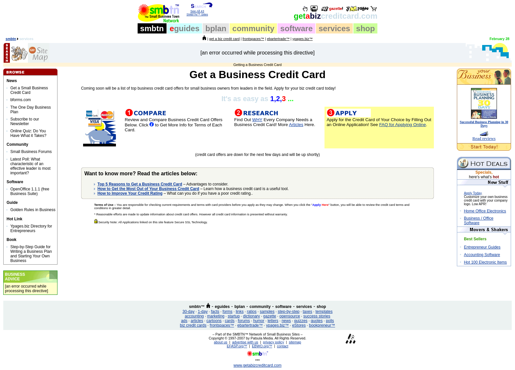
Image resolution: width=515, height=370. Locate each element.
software (296, 28)
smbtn (152, 28)
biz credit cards (193, 325)
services (334, 28)
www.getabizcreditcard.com (257, 365)
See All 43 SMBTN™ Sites (197, 11)
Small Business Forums (31, 151)
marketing (216, 316)
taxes (307, 311)
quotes (317, 320)
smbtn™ (197, 306)
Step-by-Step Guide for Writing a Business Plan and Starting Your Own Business (31, 254)
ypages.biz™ (302, 39)
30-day (188, 311)
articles (197, 320)
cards (230, 320)
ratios (252, 311)
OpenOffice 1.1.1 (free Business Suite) (29, 191)
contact (282, 346)
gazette (269, 316)
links (240, 311)
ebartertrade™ (278, 39)
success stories (316, 316)
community (253, 28)
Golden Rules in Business (32, 209)
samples (267, 311)
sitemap (295, 342)
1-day (203, 311)
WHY (257, 119)
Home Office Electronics (485, 211)
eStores (298, 325)
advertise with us (245, 342)
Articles (296, 124)
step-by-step (289, 311)
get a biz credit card (224, 39)
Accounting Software (482, 254)
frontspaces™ (253, 39)
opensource (290, 316)
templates (323, 311)
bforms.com (20, 100)
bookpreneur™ (322, 325)
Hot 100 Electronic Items (485, 262)
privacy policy (273, 342)
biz (335, 15)
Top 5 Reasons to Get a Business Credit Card (140, 184)
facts (215, 311)
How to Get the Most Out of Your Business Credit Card (148, 188)
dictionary (251, 316)
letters (273, 320)
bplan (215, 28)
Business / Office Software (478, 220)
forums (244, 320)
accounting (194, 316)
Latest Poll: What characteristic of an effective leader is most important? (30, 166)
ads (184, 320)
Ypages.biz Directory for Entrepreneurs (31, 228)
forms (228, 311)
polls (330, 320)
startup (234, 316)
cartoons (214, 320)
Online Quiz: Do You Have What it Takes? (28, 133)
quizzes (300, 320)
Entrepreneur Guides (482, 247)
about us (220, 342)
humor (258, 320)
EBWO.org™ (262, 346)
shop (365, 28)
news (286, 320)
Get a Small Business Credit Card (29, 90)
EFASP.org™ (237, 346)
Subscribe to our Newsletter (24, 121)
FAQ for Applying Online (402, 124)
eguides (222, 306)
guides (185, 28)
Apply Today (472, 193)
